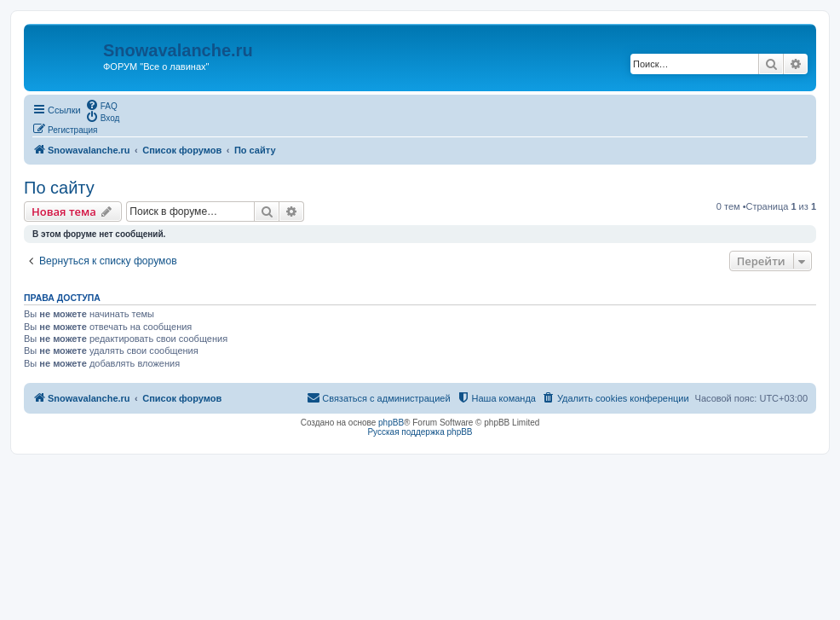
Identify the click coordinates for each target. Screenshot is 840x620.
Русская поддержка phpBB (419, 432)
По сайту (59, 187)
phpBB (391, 422)
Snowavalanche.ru (178, 50)
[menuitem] (101, 105)
